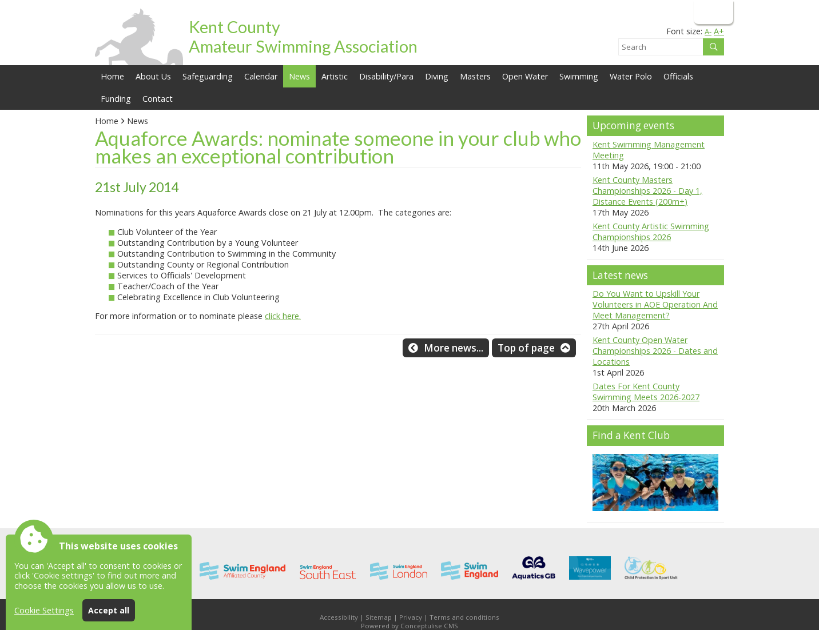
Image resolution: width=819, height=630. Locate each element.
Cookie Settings (44, 610)
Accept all (108, 610)
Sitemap (378, 617)
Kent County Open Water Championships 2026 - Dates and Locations (655, 350)
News (137, 120)
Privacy (410, 617)
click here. (283, 315)
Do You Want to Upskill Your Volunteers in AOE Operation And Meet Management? (655, 304)
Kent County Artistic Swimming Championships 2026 (651, 231)
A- (708, 31)
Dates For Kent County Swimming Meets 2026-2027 (646, 391)
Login (712, 11)
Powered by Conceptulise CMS (409, 625)
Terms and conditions (464, 617)
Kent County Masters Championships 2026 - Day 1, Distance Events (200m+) (647, 190)
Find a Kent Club (631, 435)
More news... (453, 347)
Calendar (260, 76)
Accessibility (339, 617)
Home (112, 76)
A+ (719, 31)
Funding (116, 98)
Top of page (526, 347)
